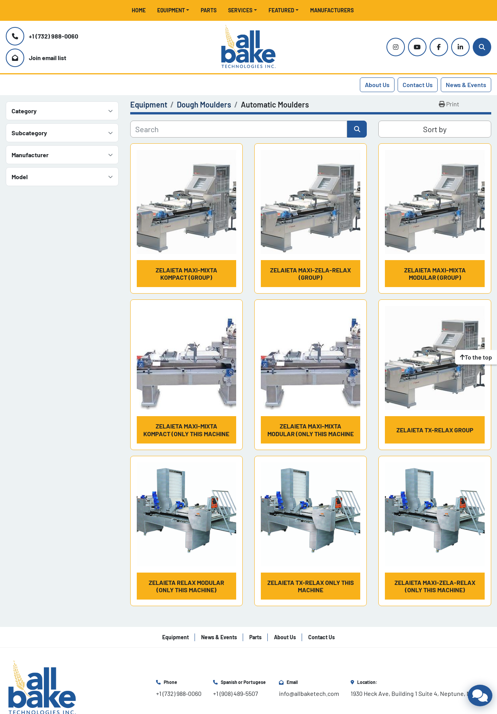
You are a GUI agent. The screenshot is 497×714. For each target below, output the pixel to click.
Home (139, 10)
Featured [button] (281, 10)
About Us (377, 84)
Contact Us (418, 84)
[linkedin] (460, 47)
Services (240, 10)
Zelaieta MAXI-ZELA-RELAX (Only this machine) (435, 586)
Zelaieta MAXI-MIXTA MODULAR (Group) (435, 273)
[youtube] (417, 47)
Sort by (435, 129)
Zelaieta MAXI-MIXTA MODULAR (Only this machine (310, 429)
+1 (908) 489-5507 (235, 693)
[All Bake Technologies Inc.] (42, 687)
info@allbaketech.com (309, 693)
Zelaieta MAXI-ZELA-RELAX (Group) (310, 273)
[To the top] (476, 357)
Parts (209, 10)
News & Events (466, 84)
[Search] (482, 47)
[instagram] (395, 47)
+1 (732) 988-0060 (53, 36)
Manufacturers (332, 10)
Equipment (171, 10)
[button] (173, 10)
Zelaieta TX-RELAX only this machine (310, 586)
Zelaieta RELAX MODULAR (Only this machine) (186, 586)
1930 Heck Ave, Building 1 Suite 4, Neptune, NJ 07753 (421, 693)
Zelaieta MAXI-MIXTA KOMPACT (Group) (186, 273)
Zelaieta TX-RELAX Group (434, 429)
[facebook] (439, 47)
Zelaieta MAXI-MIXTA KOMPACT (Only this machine (186, 429)
